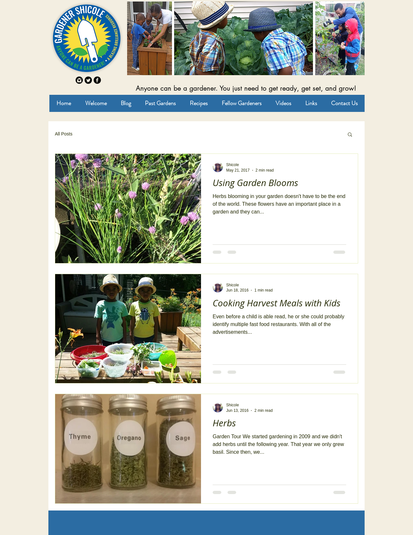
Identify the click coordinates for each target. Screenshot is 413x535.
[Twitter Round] (88, 80)
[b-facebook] (97, 80)
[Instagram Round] (79, 80)
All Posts (63, 133)
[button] (350, 135)
